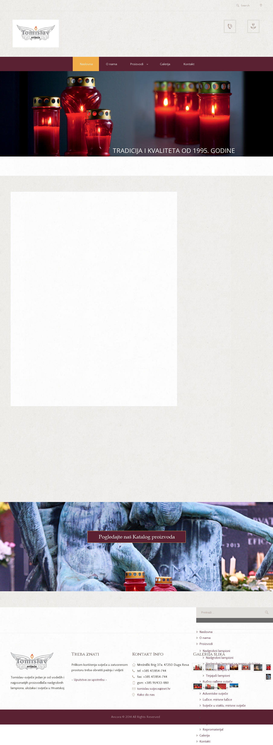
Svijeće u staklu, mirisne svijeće (224, 705)
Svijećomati (211, 723)
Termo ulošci (212, 711)
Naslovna (86, 64)
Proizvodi (136, 64)
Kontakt (188, 64)
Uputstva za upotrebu (89, 680)
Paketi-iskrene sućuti (217, 717)
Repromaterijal (213, 729)
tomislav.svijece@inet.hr (153, 689)
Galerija (165, 64)
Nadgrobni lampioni (216, 651)
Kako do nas (146, 695)
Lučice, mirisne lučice (217, 699)
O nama (111, 64)
